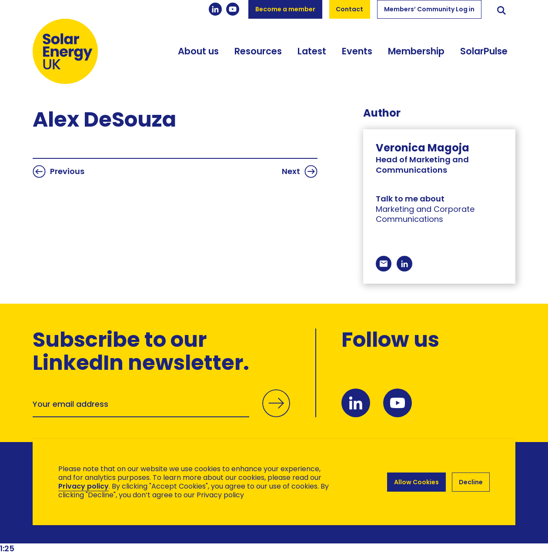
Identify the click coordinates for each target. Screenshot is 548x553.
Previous (58, 171)
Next (299, 171)
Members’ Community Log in (429, 9)
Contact (349, 9)
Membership (416, 51)
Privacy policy (83, 486)
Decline (471, 482)
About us (198, 51)
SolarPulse (484, 51)
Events (357, 51)
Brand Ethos (97, 529)
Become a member (285, 9)
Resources (258, 51)
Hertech (188, 529)
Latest (311, 51)
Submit (276, 413)
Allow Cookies (416, 482)
